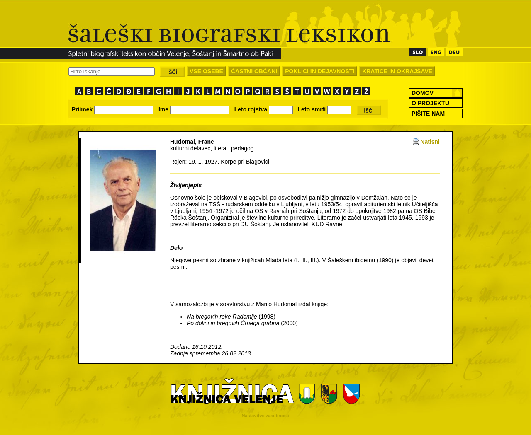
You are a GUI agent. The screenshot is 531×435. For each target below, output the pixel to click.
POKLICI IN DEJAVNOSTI (319, 71)
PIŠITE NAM (428, 113)
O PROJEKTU (430, 103)
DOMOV (423, 92)
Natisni (430, 141)
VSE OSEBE (206, 71)
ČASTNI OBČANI (254, 71)
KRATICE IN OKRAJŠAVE (397, 71)
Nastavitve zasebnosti (266, 415)
